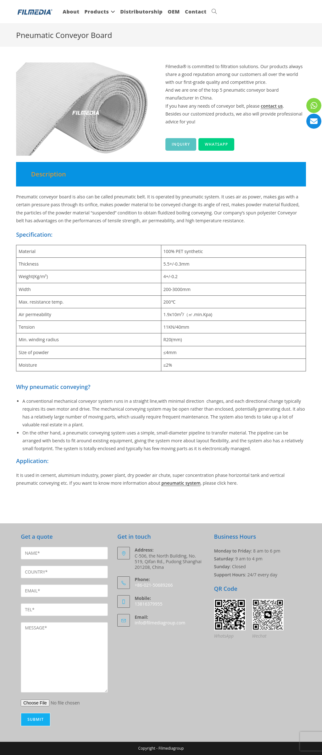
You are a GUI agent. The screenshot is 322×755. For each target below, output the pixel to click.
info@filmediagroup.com (160, 623)
